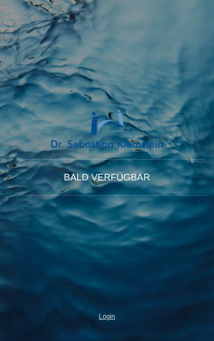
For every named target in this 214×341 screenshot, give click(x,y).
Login (107, 316)
